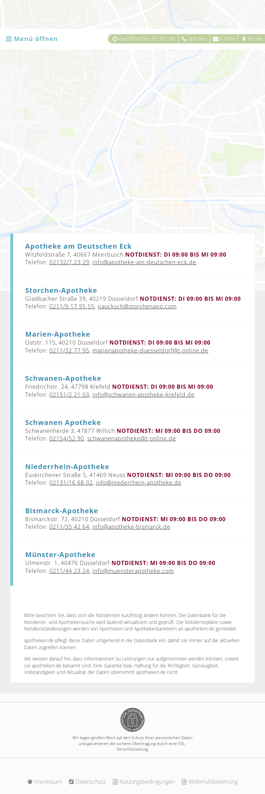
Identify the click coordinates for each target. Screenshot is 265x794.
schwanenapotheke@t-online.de (131, 438)
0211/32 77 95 (69, 350)
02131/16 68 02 (71, 482)
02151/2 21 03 (69, 394)
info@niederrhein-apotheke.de (138, 482)
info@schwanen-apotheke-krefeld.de (143, 394)
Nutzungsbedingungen (143, 781)
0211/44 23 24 (69, 571)
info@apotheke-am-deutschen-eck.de (144, 262)
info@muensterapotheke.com (133, 571)
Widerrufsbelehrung (209, 781)
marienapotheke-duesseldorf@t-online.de (150, 350)
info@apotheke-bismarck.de (131, 526)
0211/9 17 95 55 (72, 306)
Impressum (44, 781)
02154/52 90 (66, 438)
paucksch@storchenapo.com (137, 306)
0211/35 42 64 (69, 526)
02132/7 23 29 (69, 262)
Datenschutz (87, 781)
